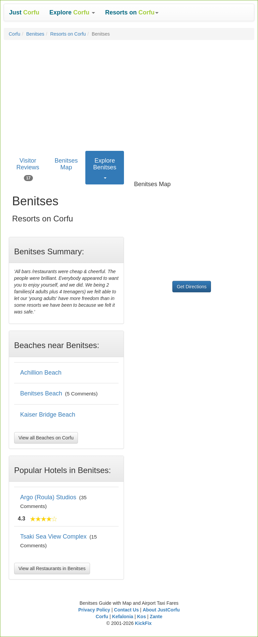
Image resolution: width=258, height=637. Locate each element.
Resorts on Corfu (68, 34)
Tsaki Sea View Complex (53, 536)
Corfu (14, 34)
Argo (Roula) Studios (48, 497)
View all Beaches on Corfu (46, 437)
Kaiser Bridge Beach (47, 414)
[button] (72, 12)
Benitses (35, 34)
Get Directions (192, 286)
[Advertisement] (129, 94)
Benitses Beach (41, 393)
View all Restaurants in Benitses (52, 568)
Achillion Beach (40, 372)
